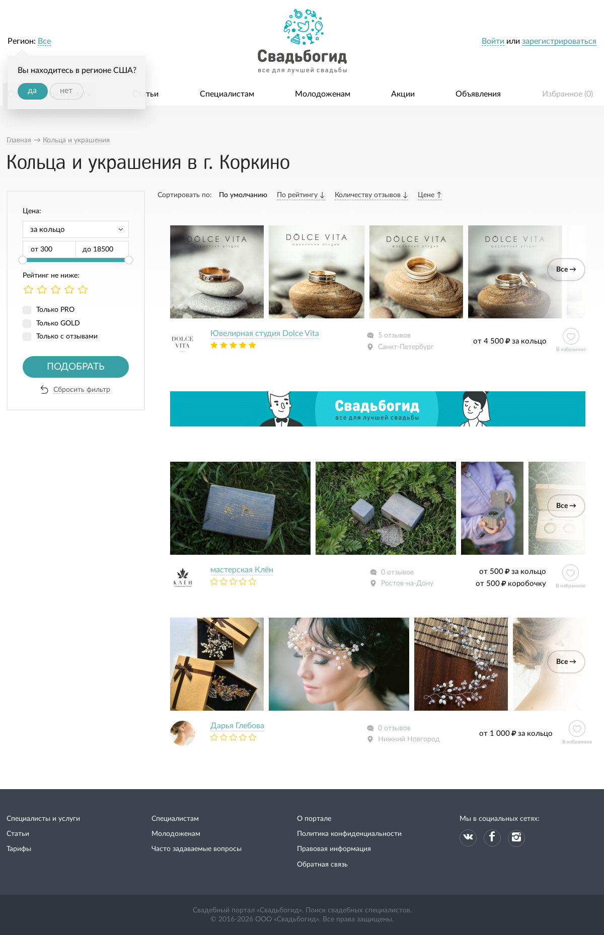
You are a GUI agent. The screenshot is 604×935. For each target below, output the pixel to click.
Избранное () (567, 94)
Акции (403, 94)
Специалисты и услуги (43, 818)
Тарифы (19, 849)
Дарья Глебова (237, 726)
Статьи (145, 94)
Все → (566, 269)
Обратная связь (322, 864)
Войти (493, 41)
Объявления (478, 94)
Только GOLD (58, 323)
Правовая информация (334, 849)
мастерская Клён (241, 570)
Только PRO (55, 309)
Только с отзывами (67, 336)
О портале (314, 818)
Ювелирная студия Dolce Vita (264, 333)
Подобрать (76, 367)
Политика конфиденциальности (349, 833)
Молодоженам (322, 94)
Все (44, 41)
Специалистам (227, 94)
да (32, 91)
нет (66, 91)
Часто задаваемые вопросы (197, 849)
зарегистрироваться (559, 41)
